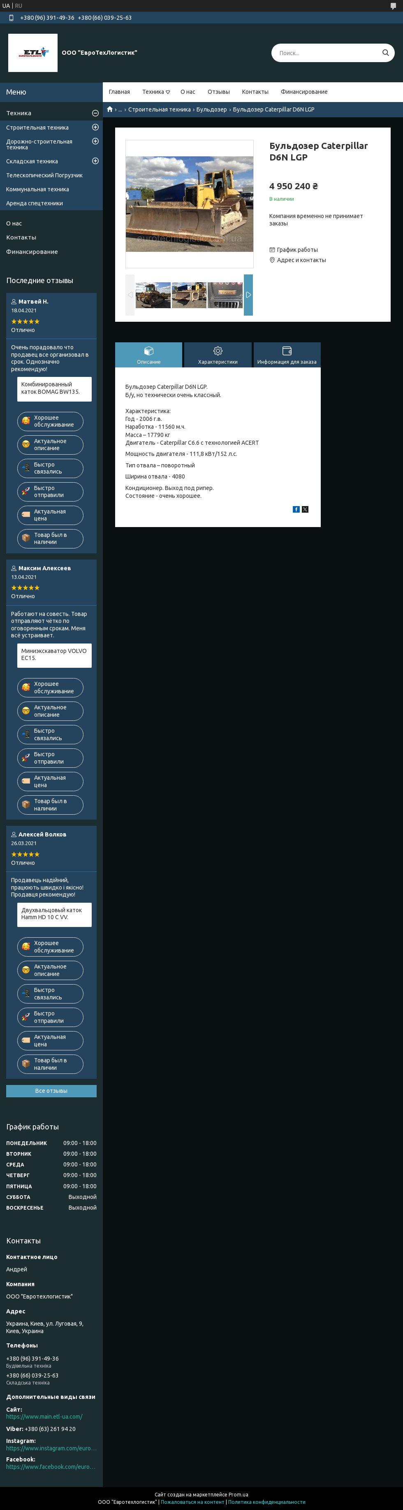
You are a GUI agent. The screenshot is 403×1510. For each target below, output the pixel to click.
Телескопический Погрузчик (44, 175)
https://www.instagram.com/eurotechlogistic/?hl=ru (51, 1448)
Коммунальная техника (37, 189)
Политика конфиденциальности (267, 1502)
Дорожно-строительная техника (39, 144)
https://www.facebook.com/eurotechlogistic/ (51, 1467)
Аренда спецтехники (34, 203)
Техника (153, 91)
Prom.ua (238, 1494)
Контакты (255, 91)
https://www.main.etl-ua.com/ (44, 1416)
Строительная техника (159, 109)
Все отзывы (51, 1090)
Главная (119, 91)
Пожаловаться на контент (193, 1502)
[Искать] (385, 53)
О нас (188, 91)
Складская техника (32, 161)
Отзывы (219, 91)
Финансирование (304, 91)
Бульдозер (212, 109)
